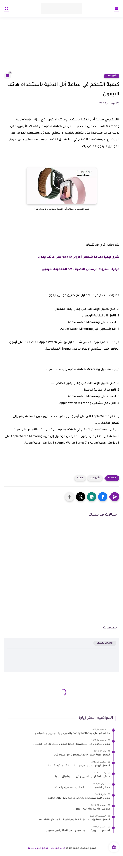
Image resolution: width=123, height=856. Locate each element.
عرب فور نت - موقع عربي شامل (46, 848)
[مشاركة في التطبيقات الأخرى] (69, 496)
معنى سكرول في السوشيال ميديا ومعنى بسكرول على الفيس (71, 744)
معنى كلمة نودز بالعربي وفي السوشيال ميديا (82, 776)
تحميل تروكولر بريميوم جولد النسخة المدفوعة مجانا (78, 766)
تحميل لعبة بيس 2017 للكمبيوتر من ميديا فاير (82, 755)
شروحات (112, 76)
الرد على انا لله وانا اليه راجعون (91, 809)
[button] (102, 496)
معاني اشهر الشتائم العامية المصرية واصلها (82, 787)
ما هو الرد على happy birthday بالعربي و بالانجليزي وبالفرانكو (72, 733)
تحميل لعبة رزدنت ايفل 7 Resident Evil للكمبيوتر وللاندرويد (74, 820)
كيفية (80, 478)
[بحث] (6, 8)
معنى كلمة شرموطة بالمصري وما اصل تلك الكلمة (79, 798)
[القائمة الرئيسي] (116, 8)
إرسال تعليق (105, 643)
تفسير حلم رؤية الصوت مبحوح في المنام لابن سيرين (78, 830)
